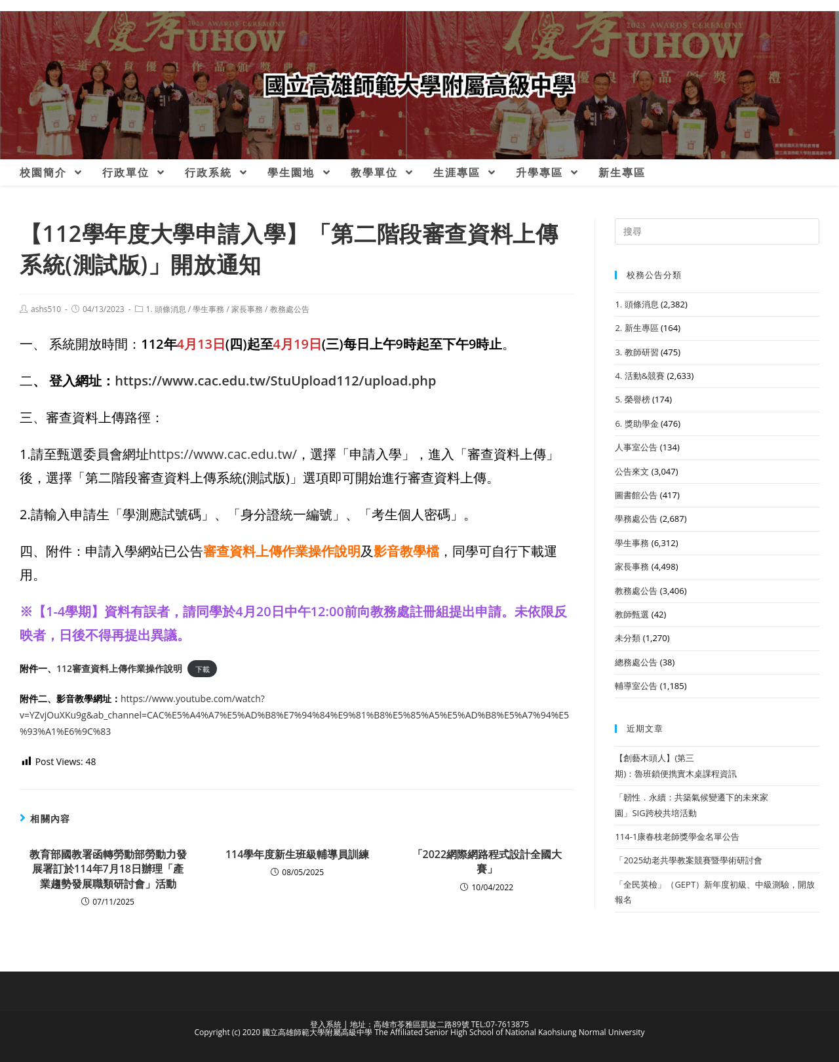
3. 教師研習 (636, 352)
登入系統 (325, 1024)
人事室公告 (636, 447)
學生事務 (208, 309)
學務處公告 (636, 518)
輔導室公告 (636, 686)
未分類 (627, 638)
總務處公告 (636, 662)
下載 (202, 669)
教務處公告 (289, 309)
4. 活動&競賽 (640, 376)
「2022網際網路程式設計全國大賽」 (487, 861)
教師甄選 (632, 614)
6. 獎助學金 (636, 423)
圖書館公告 (636, 495)
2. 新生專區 (636, 328)
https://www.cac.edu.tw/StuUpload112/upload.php (275, 380)
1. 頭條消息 (166, 309)
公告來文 (632, 471)
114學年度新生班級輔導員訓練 (297, 854)
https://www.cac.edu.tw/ (223, 454)
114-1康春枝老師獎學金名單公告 (677, 836)
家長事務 (247, 309)
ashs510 (46, 309)
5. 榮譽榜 (632, 399)
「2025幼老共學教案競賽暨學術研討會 (688, 860)
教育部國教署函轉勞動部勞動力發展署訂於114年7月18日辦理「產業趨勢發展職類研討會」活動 (108, 869)
